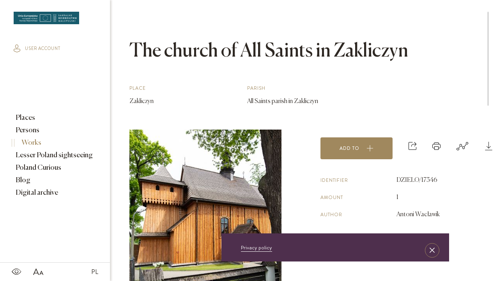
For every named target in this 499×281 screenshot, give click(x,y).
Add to (356, 148)
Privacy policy (256, 247)
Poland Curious (37, 167)
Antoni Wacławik (418, 215)
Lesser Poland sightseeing (53, 155)
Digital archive (36, 192)
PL (94, 272)
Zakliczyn (141, 101)
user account (37, 48)
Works (30, 142)
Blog (22, 180)
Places (24, 117)
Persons (26, 130)
